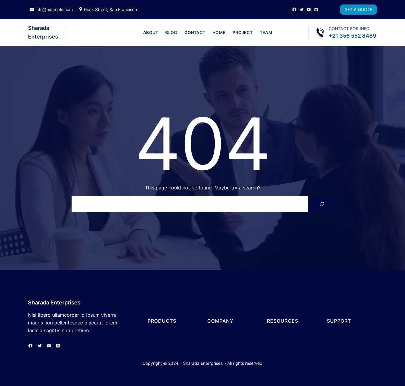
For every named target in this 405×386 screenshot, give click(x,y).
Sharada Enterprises (54, 302)
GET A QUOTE (358, 9)
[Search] (322, 204)
